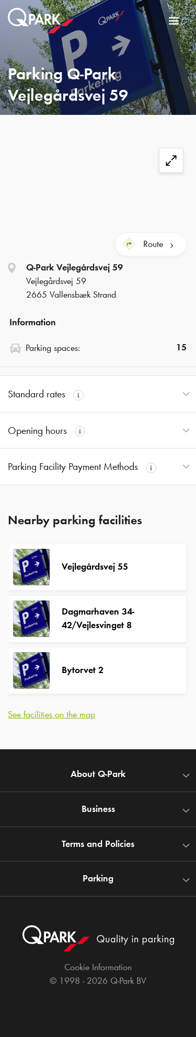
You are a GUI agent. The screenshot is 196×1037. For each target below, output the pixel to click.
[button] (98, 394)
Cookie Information (98, 967)
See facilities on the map (51, 714)
